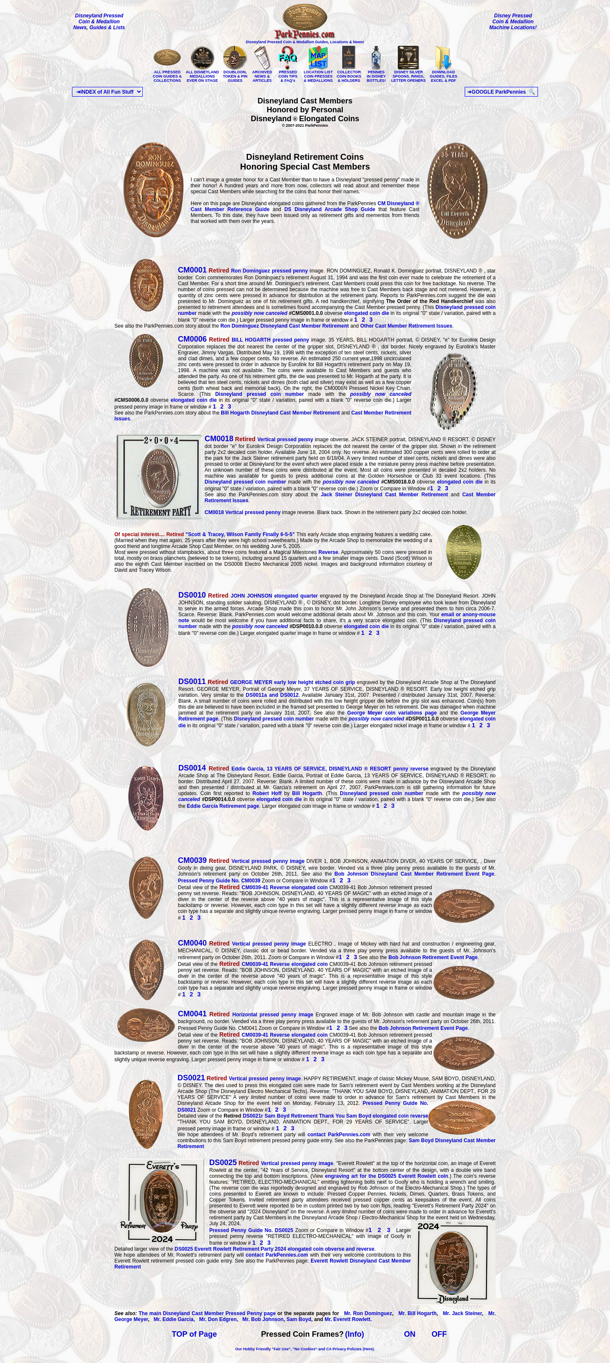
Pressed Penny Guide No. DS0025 (252, 1230)
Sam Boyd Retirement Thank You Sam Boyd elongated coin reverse (335, 1116)
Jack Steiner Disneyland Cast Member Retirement (384, 495)
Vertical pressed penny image (242, 861)
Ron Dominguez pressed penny (257, 271)
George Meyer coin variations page (392, 713)
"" (205, 534)
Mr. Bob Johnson (261, 1319)
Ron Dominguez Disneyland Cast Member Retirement (284, 326)
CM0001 (192, 270)
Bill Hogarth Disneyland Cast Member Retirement (281, 413)
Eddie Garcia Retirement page (223, 806)
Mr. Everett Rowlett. (348, 1319)
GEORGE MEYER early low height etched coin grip (267, 682)
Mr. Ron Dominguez (366, 1313)
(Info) (354, 1334)
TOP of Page (194, 1334)
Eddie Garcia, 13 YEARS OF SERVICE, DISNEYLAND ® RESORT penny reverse (304, 769)
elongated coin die (366, 313)
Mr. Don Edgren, (217, 1319)
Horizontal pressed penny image (247, 1015)
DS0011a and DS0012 (272, 695)
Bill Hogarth (307, 793)
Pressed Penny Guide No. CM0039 (219, 881)
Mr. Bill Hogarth (418, 1313)
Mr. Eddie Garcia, (173, 1319)
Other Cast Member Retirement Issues (406, 326)
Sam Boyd (298, 1319)
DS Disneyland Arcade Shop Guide (329, 209)
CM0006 (192, 339)
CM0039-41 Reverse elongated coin (273, 887)
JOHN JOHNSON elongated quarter (248, 596)
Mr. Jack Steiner (461, 1313)
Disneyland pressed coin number (259, 394)
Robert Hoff (267, 793)
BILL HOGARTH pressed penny (258, 340)
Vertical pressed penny (259, 439)
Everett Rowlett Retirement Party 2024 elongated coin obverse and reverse (274, 1249)
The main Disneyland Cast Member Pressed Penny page (207, 1313)
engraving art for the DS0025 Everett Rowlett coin (386, 1176)
